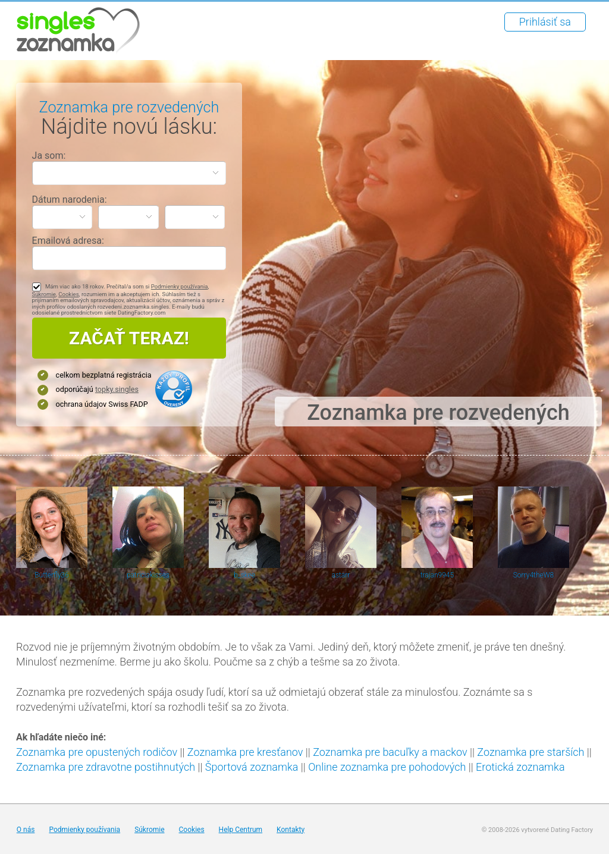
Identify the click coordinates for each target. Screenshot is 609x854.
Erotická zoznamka (520, 767)
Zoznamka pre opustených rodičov (96, 752)
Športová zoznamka (252, 767)
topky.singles (117, 389)
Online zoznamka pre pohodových (387, 767)
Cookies (68, 294)
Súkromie (44, 294)
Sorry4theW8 (533, 575)
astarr (341, 575)
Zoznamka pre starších (530, 752)
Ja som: (49, 155)
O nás (26, 829)
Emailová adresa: (68, 240)
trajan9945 (437, 575)
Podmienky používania (179, 286)
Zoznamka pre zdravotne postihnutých (105, 767)
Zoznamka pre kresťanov (245, 752)
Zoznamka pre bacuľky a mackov (390, 752)
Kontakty (290, 829)
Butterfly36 (51, 575)
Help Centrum (241, 829)
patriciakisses (148, 575)
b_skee (244, 575)
